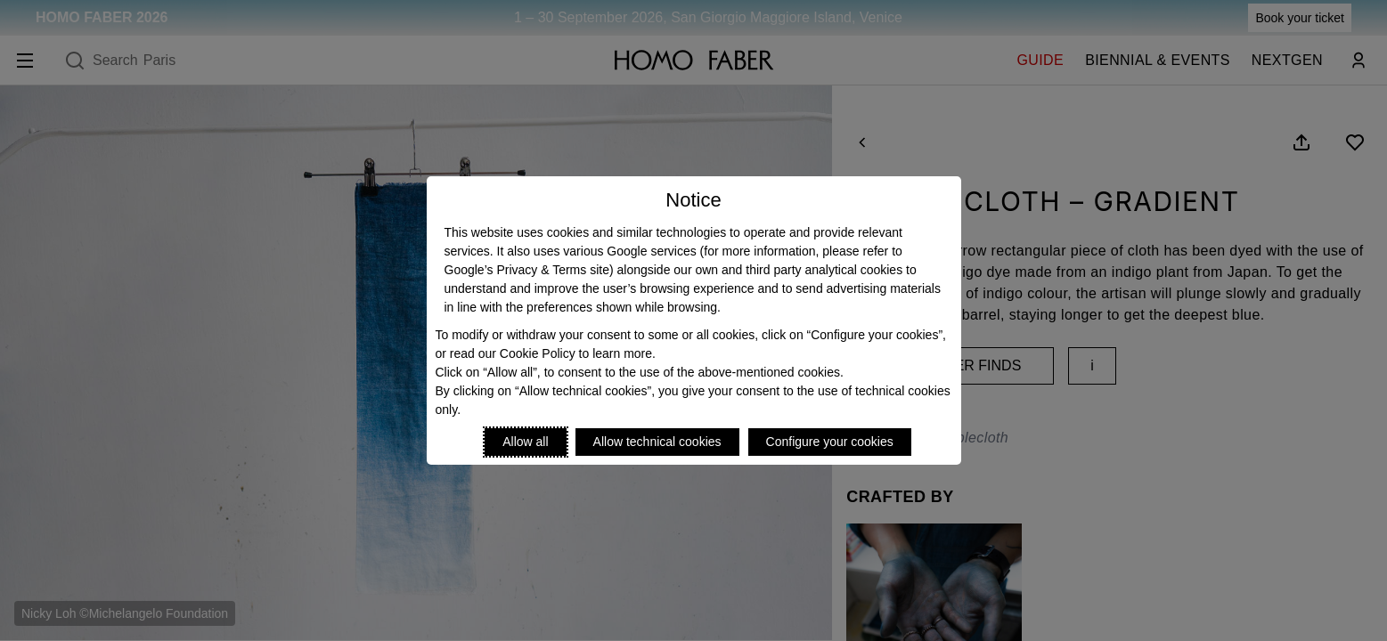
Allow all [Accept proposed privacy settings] (525, 441)
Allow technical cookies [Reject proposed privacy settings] (657, 441)
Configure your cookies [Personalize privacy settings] (829, 441)
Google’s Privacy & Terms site (527, 270)
